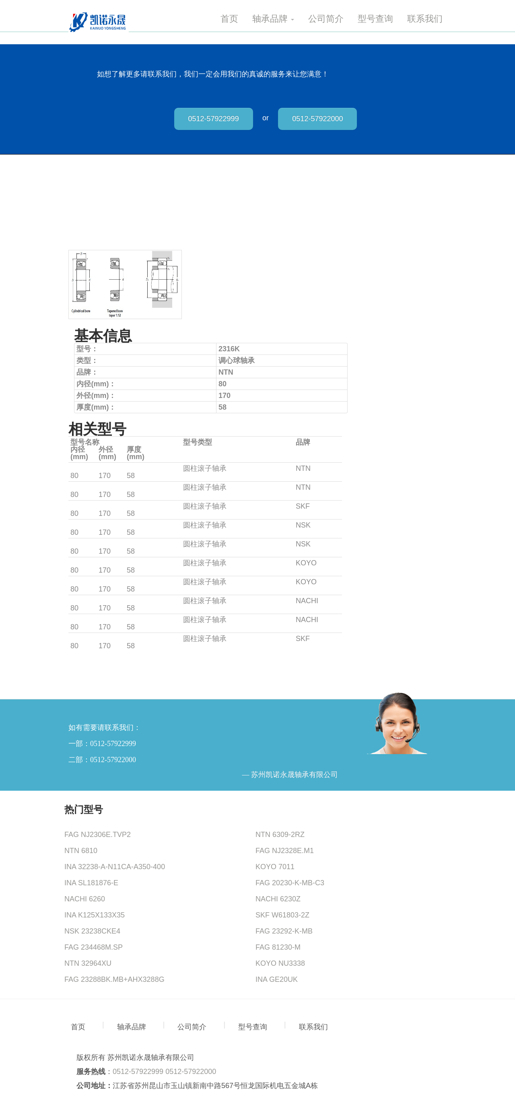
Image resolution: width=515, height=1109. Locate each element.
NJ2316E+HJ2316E (102, 601)
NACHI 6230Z (278, 899)
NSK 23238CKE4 (92, 931)
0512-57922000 (317, 119)
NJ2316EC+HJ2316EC (107, 506)
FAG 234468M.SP (93, 947)
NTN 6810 (80, 851)
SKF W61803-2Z (282, 915)
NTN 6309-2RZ (280, 835)
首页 (229, 19)
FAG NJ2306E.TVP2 (97, 835)
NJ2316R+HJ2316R (102, 563)
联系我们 (425, 19)
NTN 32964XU (87, 963)
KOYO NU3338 (280, 963)
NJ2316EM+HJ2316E (105, 468)
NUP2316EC (91, 639)
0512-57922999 (213, 119)
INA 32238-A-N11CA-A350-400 (114, 867)
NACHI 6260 (84, 899)
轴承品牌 (273, 19)
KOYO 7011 (275, 867)
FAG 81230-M (278, 947)
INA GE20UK (276, 979)
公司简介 (326, 19)
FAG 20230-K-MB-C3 (289, 883)
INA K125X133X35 (94, 915)
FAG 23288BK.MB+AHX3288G (114, 979)
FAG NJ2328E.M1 (284, 851)
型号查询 (375, 19)
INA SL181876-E (91, 883)
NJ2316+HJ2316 (97, 487)
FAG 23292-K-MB (284, 931)
